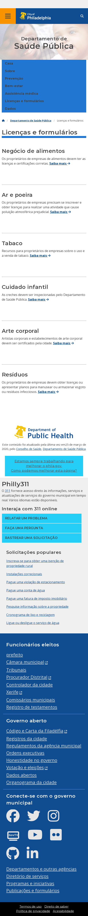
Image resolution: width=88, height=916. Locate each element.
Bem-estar (14, 86)
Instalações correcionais (24, 574)
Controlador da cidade (29, 685)
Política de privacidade (33, 911)
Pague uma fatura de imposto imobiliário (36, 598)
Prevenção (14, 78)
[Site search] (82, 16)
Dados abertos (21, 775)
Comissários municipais (30, 700)
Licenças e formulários (24, 101)
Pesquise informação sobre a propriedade (37, 606)
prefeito (14, 655)
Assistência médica (21, 93)
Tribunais (16, 670)
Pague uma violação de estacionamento (35, 582)
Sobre (10, 71)
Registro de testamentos (31, 707)
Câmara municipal (25, 662)
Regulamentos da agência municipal (43, 746)
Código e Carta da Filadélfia (34, 731)
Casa (9, 63)
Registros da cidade (26, 739)
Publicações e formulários (32, 890)
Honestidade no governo (31, 760)
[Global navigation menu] (8, 16)
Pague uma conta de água (25, 590)
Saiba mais (59, 163)
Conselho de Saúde (28, 449)
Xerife (12, 692)
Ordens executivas (25, 753)
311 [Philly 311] (7, 491)
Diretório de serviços (27, 876)
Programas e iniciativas (30, 883)
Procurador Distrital (26, 677)
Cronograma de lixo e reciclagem (30, 615)
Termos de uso (31, 906)
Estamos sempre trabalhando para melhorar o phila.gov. (44, 466)
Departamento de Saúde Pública (30, 120)
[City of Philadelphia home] (36, 16)
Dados (10, 109)
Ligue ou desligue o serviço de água (32, 623)
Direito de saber (56, 906)
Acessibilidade (63, 911)
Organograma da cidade (31, 782)
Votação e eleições (25, 767)
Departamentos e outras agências (41, 869)
